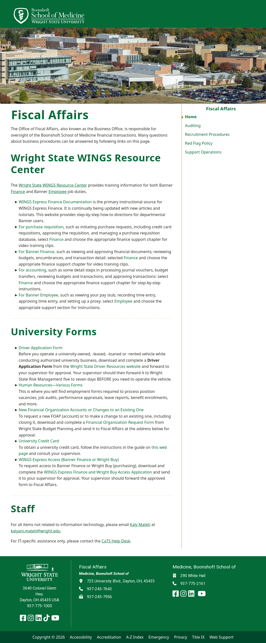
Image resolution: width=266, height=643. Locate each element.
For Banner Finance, (37, 251)
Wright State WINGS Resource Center (53, 185)
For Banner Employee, (39, 295)
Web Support (222, 637)
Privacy (180, 637)
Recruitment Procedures (207, 134)
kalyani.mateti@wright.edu (35, 531)
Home (191, 116)
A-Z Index (135, 637)
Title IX (198, 637)
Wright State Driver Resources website (105, 366)
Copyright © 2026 (48, 637)
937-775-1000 (39, 606)
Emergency (158, 637)
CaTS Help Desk (116, 541)
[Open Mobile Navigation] (260, 14)
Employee (57, 191)
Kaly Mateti (140, 524)
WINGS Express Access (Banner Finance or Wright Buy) (69, 459)
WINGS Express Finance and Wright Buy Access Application (98, 472)
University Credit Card (39, 441)
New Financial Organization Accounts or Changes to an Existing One (81, 409)
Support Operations (203, 152)
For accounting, (33, 270)
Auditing (193, 125)
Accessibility (81, 637)
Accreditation (109, 637)
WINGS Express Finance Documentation (55, 202)
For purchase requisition (42, 227)
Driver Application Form (40, 347)
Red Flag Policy (199, 143)
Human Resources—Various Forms (50, 385)
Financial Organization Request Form (120, 422)
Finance (18, 191)
